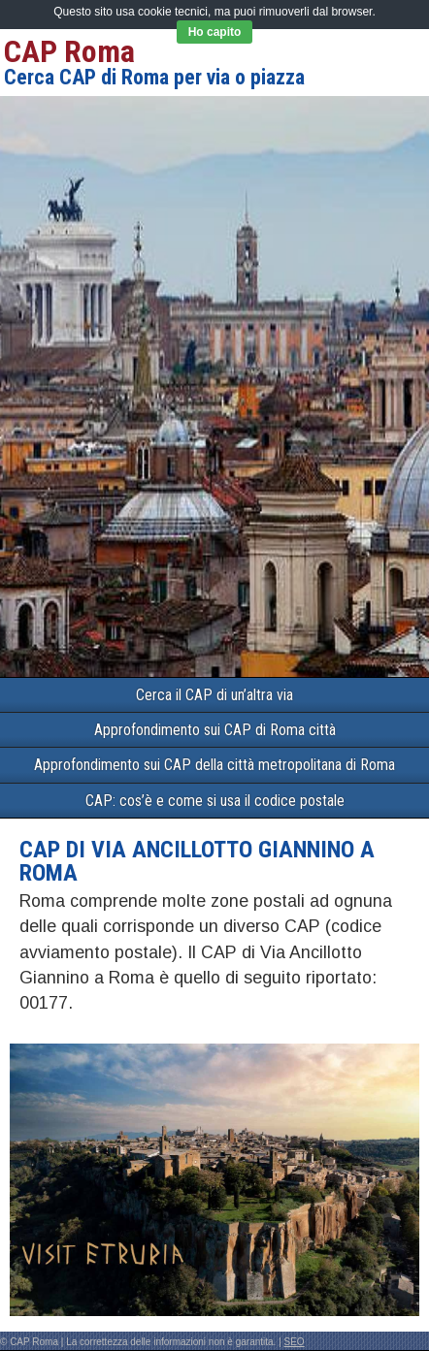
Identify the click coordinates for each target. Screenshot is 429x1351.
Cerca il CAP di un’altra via (214, 695)
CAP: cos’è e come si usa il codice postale (215, 800)
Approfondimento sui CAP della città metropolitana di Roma (214, 765)
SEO (294, 1341)
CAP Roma (69, 51)
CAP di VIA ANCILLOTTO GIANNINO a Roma (197, 861)
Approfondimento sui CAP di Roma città (215, 730)
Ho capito (215, 32)
